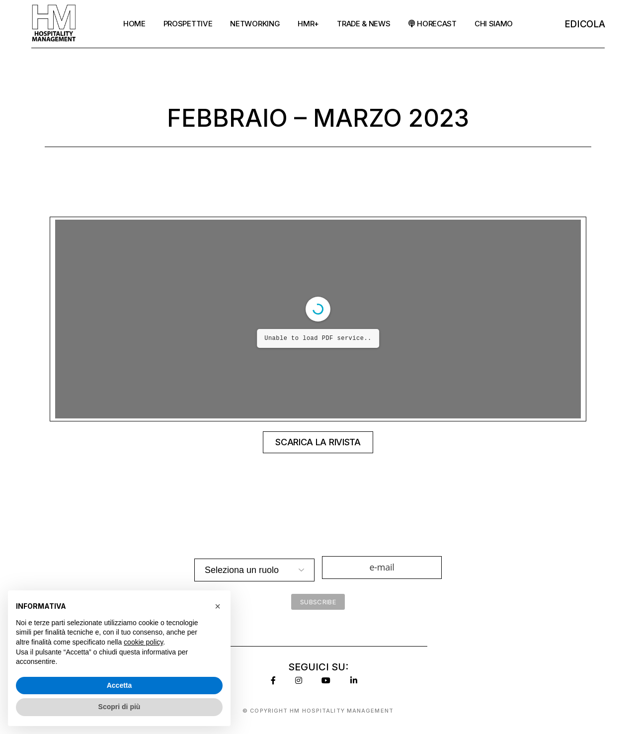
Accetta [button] (119, 685)
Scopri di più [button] (119, 707)
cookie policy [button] (143, 642)
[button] (218, 606)
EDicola (584, 24)
